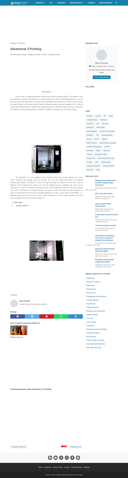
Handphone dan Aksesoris (97, 296)
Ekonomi (90, 116)
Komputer (90, 123)
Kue (97, 123)
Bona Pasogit (101, 63)
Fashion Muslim (93, 300)
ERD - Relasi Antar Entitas (104, 193)
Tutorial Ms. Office (101, 154)
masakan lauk (105, 162)
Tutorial (89, 154)
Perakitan (90, 135)
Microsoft (40, 3)
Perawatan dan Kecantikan (97, 329)
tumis (98, 170)
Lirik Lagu (105, 123)
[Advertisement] (64, 24)
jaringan (89, 162)
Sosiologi (90, 150)
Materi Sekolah (76, 3)
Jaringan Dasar (92, 120)
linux (96, 162)
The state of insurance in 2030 (105, 225)
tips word (90, 170)
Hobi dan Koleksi (93, 333)
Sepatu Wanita (92, 315)
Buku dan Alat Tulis (94, 348)
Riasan (89, 139)
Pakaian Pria (91, 289)
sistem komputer (108, 166)
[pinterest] (46, 316)
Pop (97, 135)
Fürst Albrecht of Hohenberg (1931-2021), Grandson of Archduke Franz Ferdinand (104, 238)
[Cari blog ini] (116, 3)
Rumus (96, 139)
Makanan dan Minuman (96, 311)
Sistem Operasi (92, 143)
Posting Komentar (54, 54)
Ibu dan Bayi (91, 337)
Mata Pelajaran (92, 131)
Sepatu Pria (91, 293)
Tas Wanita (91, 304)
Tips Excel (106, 150)
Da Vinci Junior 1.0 (22, 206)
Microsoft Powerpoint (107, 131)
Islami (111, 116)
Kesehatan (103, 120)
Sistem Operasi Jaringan (108, 143)
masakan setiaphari (93, 166)
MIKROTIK (90, 127)
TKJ (51, 3)
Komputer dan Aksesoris (96, 344)
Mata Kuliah (101, 127)
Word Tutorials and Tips (106, 158)
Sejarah (104, 139)
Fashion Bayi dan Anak (95, 340)
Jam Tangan (91, 322)
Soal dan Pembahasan (94, 146)
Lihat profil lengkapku (101, 77)
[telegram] (75, 316)
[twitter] (32, 316)
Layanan (91, 3)
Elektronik (90, 285)
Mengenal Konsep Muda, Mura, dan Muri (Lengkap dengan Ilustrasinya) (105, 183)
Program (61, 3)
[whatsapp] (61, 316)
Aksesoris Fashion (94, 282)
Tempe (98, 150)
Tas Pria (90, 318)
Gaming (98, 116)
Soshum (107, 146)
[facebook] (17, 316)
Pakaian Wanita (93, 307)
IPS (105, 116)
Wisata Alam (91, 158)
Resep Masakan (105, 3)
